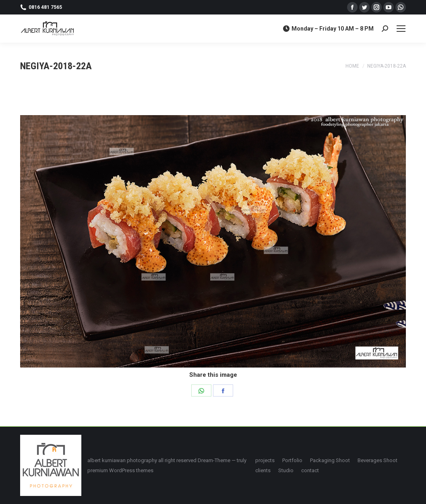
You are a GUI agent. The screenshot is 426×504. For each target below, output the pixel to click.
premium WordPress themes (120, 470)
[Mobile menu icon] (401, 28)
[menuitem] (265, 460)
